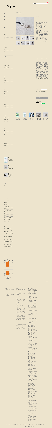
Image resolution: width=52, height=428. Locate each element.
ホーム (6, 424)
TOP (16, 12)
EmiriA (19, 14)
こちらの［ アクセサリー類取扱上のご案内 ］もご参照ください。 (42, 78)
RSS (43, 424)
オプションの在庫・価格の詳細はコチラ (41, 91)
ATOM (45, 424)
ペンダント (23, 12)
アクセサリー (19, 12)
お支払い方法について (25, 424)
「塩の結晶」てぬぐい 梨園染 (27, 118)
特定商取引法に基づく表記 (39, 424)
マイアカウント (10, 424)
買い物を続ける (39, 101)
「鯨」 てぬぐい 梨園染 (33, 118)
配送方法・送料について (32, 424)
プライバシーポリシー (19, 424)
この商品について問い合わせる (42, 97)
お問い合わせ (14, 424)
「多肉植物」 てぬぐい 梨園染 (20, 118)
